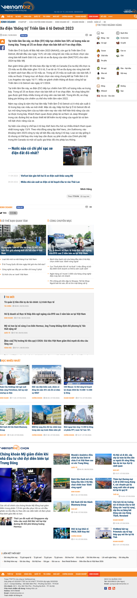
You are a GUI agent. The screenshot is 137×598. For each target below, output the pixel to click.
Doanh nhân (78, 22)
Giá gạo (46, 561)
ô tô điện (13, 213)
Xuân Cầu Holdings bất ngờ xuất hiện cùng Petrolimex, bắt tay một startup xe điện (14, 390)
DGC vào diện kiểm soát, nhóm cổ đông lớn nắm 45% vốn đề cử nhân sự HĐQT (46, 390)
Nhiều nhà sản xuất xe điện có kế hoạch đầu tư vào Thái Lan (50, 182)
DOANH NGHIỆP (80, 17)
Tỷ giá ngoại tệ (25, 557)
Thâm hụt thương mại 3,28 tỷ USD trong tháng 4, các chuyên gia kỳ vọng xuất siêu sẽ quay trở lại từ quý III (124, 485)
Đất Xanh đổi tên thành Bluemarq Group (13, 428)
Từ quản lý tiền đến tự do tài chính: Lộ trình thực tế (29, 302)
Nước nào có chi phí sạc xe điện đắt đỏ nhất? (32, 150)
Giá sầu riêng (25, 561)
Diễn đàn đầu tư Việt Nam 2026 (91, 561)
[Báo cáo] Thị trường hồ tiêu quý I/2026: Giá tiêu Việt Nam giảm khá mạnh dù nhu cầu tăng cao (46, 342)
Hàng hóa (8, 348)
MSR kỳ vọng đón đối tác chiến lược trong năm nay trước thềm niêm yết (47, 428)
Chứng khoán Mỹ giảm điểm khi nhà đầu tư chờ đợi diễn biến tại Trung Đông (24, 458)
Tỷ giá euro (58, 557)
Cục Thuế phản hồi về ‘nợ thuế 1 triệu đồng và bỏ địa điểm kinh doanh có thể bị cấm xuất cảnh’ (70, 268)
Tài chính (7, 306)
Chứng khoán (37, 398)
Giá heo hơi (69, 557)
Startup (22, 22)
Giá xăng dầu (124, 557)
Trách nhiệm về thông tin (13, 595)
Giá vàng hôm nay (11, 557)
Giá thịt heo (36, 561)
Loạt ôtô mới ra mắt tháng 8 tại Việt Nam (19, 259)
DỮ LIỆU (103, 17)
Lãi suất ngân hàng (109, 557)
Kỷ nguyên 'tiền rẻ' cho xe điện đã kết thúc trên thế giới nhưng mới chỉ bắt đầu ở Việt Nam (22, 250)
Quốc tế (7, 333)
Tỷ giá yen (48, 557)
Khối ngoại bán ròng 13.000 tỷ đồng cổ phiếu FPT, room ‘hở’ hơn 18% (78, 428)
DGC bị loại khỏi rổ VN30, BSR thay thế (80, 530)
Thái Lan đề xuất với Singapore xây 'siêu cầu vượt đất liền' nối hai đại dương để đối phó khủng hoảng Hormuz (31, 522)
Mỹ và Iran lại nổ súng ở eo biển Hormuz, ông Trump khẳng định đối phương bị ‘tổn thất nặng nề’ (44, 327)
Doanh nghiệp (69, 398)
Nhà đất (3, 435)
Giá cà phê (80, 557)
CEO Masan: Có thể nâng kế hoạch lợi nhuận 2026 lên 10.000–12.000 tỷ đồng (78, 390)
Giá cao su (56, 561)
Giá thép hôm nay (10, 561)
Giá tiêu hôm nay (93, 557)
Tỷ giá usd (38, 557)
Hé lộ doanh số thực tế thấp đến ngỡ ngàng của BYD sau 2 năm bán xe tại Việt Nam (70, 252)
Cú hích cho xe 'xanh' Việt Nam (15, 274)
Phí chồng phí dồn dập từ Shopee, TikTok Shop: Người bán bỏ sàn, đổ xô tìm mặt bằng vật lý (70, 282)
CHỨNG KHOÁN (67, 17)
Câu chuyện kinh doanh (40, 22)
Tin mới (9, 297)
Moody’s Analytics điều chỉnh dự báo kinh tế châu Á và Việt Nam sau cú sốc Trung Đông (82, 459)
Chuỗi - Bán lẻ (94, 22)
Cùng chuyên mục (61, 220)
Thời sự (116, 494)
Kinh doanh (8, 22)
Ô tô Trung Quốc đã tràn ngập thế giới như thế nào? (23, 264)
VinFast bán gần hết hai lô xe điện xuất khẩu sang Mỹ (47, 176)
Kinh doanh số (62, 22)
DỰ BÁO (18, 17)
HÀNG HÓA (27, 17)
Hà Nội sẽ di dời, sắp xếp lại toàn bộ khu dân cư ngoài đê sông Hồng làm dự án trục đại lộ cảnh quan (124, 460)
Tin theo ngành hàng (109, 25)
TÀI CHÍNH (46, 17)
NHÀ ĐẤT (56, 17)
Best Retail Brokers (69, 561)
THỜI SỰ (10, 17)
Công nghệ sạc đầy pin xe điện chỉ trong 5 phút (22, 269)
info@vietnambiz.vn (16, 593)
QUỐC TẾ (37, 17)
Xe (105, 22)
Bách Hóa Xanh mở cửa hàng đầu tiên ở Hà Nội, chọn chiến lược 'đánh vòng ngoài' (70, 260)
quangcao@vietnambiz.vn (119, 584)
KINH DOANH (93, 17)
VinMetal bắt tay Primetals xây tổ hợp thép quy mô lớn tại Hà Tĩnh (123, 533)
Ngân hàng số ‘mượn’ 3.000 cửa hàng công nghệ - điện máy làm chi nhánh (71, 275)
